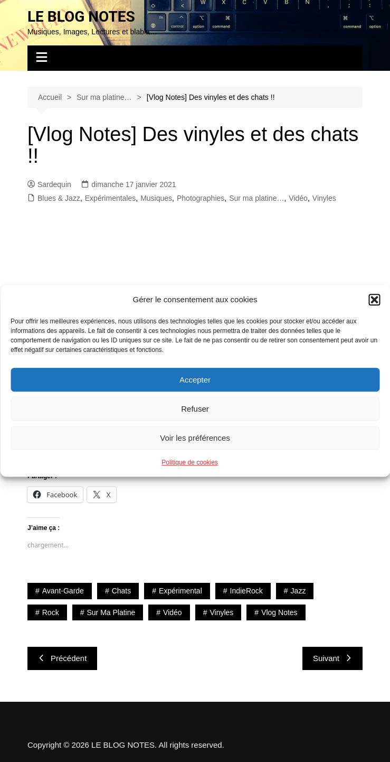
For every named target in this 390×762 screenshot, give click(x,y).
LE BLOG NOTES (81, 16)
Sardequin (49, 184)
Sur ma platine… (256, 198)
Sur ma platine (111, 612)
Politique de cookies (189, 462)
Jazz (298, 591)
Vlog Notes (279, 612)
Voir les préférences (195, 437)
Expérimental (180, 591)
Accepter (195, 379)
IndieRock (246, 591)
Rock (50, 612)
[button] (374, 299)
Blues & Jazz (58, 198)
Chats (121, 591)
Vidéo (298, 198)
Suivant (332, 658)
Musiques (156, 198)
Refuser (195, 408)
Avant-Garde (63, 591)
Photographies (200, 198)
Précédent (62, 658)
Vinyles (324, 198)
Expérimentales (110, 198)
